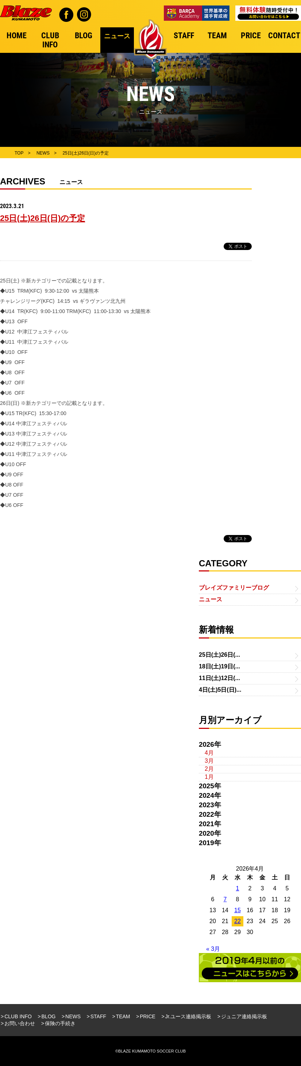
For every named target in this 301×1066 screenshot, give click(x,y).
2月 (209, 769)
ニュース (210, 599)
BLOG (49, 1016)
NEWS (73, 1016)
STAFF (98, 1016)
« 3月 (213, 949)
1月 (209, 777)
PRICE (147, 1016)
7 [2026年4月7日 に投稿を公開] (225, 899)
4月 (209, 753)
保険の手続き (60, 1023)
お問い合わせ (19, 1023)
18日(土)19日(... (219, 666)
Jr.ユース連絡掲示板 (188, 1016)
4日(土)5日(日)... (220, 690)
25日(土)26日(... (219, 655)
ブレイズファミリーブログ (234, 588)
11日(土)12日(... (219, 678)
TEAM (123, 1016)
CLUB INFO (18, 1016)
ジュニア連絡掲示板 (244, 1016)
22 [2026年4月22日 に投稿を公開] (237, 921)
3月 (209, 761)
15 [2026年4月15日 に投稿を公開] (237, 910)
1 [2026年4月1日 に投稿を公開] (237, 888)
